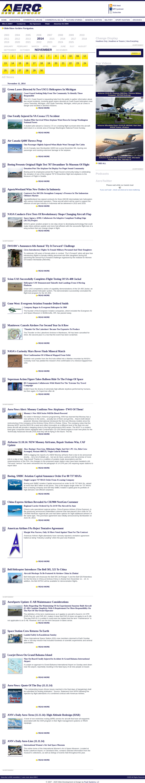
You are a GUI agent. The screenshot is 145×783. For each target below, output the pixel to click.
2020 (17, 42)
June (63, 46)
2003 (6, 35)
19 (48, 63)
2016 (62, 39)
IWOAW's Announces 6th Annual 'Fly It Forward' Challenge (41, 246)
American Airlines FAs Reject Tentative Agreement (36, 528)
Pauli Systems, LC (91, 782)
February (22, 46)
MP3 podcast (118, 9)
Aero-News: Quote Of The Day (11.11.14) (30, 685)
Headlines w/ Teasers (117, 41)
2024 (60, 42)
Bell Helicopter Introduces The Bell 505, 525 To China (37, 569)
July (72, 46)
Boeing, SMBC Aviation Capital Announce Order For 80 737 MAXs (45, 476)
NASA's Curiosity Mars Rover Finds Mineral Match (36, 351)
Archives (137, 20)
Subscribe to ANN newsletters (10, 777)
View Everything (132, 41)
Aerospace (14, 20)
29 (34, 70)
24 (85, 63)
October (25, 50)
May (54, 46)
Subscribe (117, 12)
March (35, 46)
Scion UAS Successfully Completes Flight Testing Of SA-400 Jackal (44, 279)
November (43, 49)
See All (101, 163)
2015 (52, 39)
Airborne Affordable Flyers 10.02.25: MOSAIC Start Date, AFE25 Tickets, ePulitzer (119, 126)
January (8, 46)
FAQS (47, 24)
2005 (28, 35)
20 (56, 63)
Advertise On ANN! (61, 24)
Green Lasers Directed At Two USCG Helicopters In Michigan (42, 89)
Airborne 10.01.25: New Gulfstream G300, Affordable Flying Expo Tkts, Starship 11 (119, 158)
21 (63, 63)
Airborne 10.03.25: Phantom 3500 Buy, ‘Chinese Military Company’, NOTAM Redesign (119, 94)
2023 (49, 42)
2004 (17, 35)
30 (41, 70)
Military (109, 20)
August (82, 46)
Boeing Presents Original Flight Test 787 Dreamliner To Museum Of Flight (48, 164)
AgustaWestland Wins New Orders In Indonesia (34, 189)
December (61, 50)
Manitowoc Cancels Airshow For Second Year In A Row (38, 325)
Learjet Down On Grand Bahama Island (30, 655)
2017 (73, 39)
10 (70, 56)
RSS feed (117, 6)
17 (34, 63)
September (10, 50)
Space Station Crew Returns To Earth (28, 631)
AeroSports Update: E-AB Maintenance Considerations (38, 602)
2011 (6, 39)
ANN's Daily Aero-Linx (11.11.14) (26, 741)
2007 (49, 35)
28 (27, 70)
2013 (28, 39)
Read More (44, 108)
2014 (40, 38)
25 (5, 70)
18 (41, 63)
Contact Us (21, 24)
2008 (60, 35)
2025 (71, 42)
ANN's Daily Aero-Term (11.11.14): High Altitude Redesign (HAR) (44, 715)
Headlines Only (101, 41)
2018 (84, 39)
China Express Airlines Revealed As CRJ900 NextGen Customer (43, 502)
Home (4, 20)
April (46, 46)
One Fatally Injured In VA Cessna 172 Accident (33, 116)
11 (77, 56)
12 (84, 56)
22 (70, 63)
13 (5, 63)
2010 (82, 35)
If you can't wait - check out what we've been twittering (120, 190)
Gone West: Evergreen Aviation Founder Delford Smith (38, 303)
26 (12, 70)
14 (12, 63)
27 (20, 70)
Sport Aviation (122, 20)
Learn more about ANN (29, 777)
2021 (28, 42)
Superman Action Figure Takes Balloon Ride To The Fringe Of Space (45, 379)
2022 (38, 42)
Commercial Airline (32, 20)
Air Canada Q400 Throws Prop (25, 140)
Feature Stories (74, 20)
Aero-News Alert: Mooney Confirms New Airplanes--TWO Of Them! (45, 409)
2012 (17, 39)
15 (20, 63)
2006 (38, 35)
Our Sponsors (35, 24)
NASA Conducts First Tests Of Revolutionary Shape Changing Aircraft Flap (49, 214)
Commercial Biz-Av (54, 20)
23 (77, 63)
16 (27, 63)
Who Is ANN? (7, 24)
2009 (71, 35)
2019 (6, 42)
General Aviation (93, 20)
